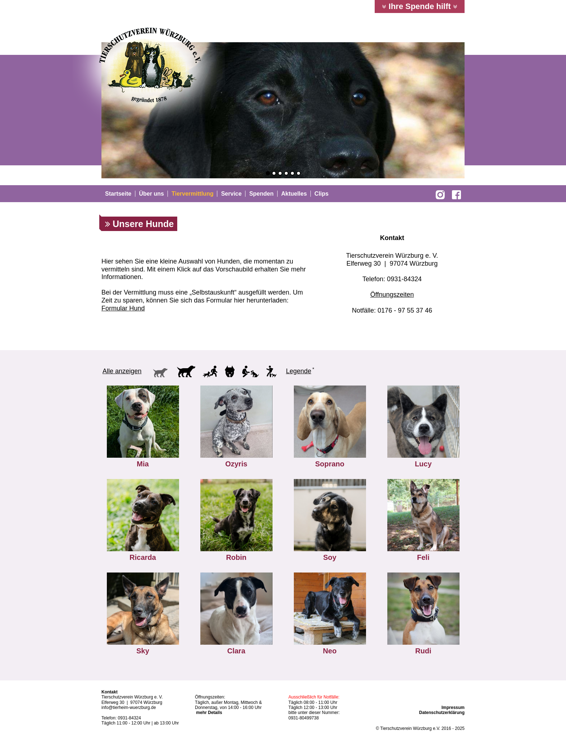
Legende (298, 371)
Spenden (261, 194)
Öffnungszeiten (392, 294)
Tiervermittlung (192, 194)
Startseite (118, 194)
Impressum (453, 707)
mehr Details (209, 712)
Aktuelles (294, 194)
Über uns (151, 194)
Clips (321, 194)
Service (231, 194)
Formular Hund (123, 308)
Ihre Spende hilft (419, 6)
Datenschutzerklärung (442, 712)
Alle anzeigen (122, 371)
